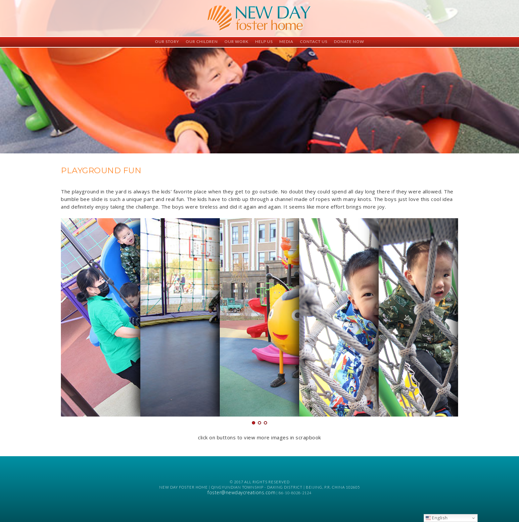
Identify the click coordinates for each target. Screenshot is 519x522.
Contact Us (313, 41)
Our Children (202, 41)
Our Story (167, 41)
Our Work (236, 41)
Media (286, 41)
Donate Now (349, 41)
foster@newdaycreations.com (241, 492)
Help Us (264, 41)
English (437, 518)
